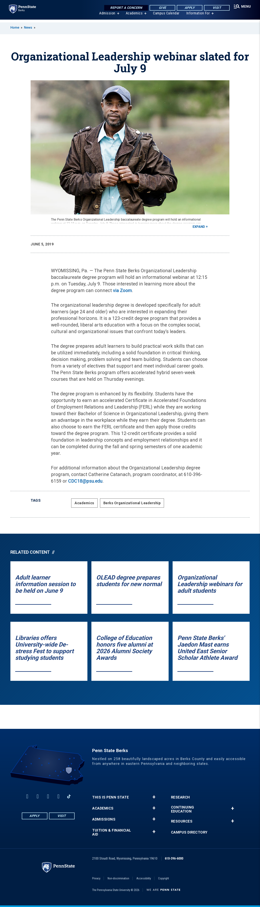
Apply (189, 8)
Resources (182, 821)
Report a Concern (125, 8)
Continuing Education (182, 809)
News (28, 27)
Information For (197, 16)
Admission (107, 16)
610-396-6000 (174, 858)
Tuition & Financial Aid (111, 832)
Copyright (163, 878)
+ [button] (153, 797)
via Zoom (122, 290)
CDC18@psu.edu (85, 481)
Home (14, 27)
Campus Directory (189, 832)
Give (161, 8)
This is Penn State (110, 797)
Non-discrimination (118, 878)
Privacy (96, 878)
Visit (216, 8)
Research (180, 797)
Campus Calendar (165, 16)
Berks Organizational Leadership (132, 503)
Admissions (103, 819)
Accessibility (143, 878)
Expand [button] (199, 227)
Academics (133, 16)
